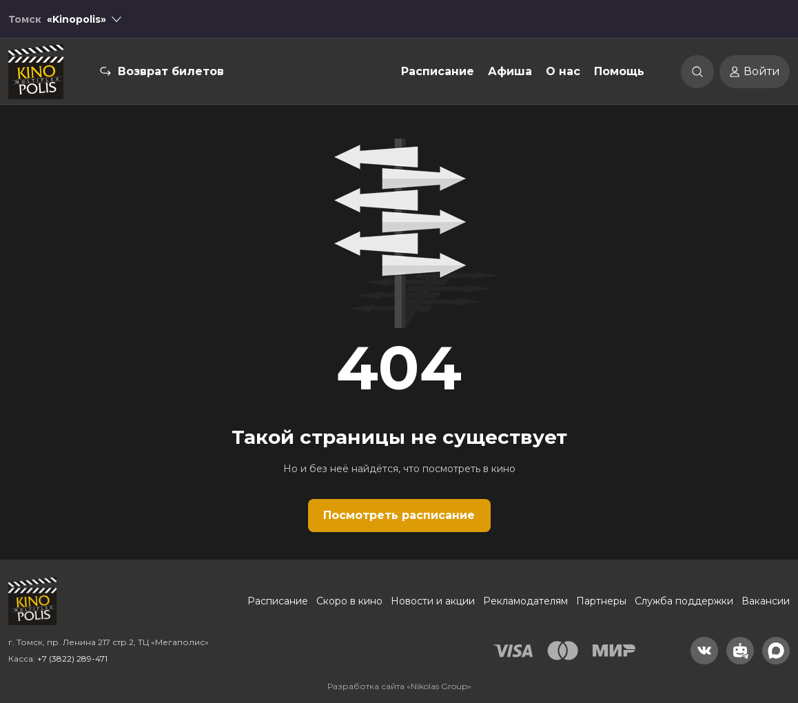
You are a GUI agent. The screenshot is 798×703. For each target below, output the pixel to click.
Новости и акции (433, 601)
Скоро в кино (349, 601)
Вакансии (765, 601)
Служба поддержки (684, 601)
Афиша (510, 71)
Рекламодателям (525, 601)
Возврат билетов (171, 71)
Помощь (619, 71)
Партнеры (601, 601)
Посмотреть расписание (399, 515)
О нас (563, 71)
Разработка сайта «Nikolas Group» (399, 686)
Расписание (437, 71)
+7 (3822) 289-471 (72, 658)
